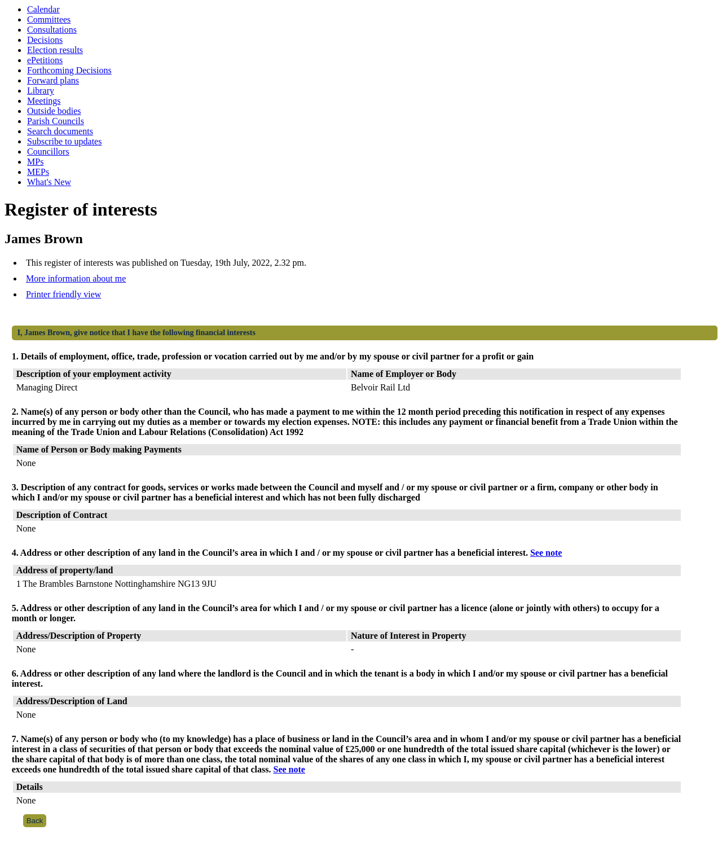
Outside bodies (54, 111)
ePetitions (45, 60)
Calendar (43, 9)
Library (40, 90)
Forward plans (53, 80)
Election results (55, 50)
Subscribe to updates (64, 141)
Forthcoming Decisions (69, 70)
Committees (49, 19)
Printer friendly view (63, 294)
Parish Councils (55, 121)
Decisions (45, 40)
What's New (49, 182)
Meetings (44, 101)
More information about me (76, 278)
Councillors (48, 151)
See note (546, 552)
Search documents (60, 131)
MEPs (38, 172)
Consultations (52, 29)
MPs (35, 161)
